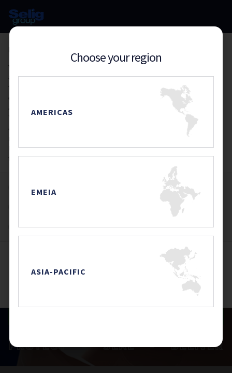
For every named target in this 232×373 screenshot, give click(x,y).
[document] (116, 186)
